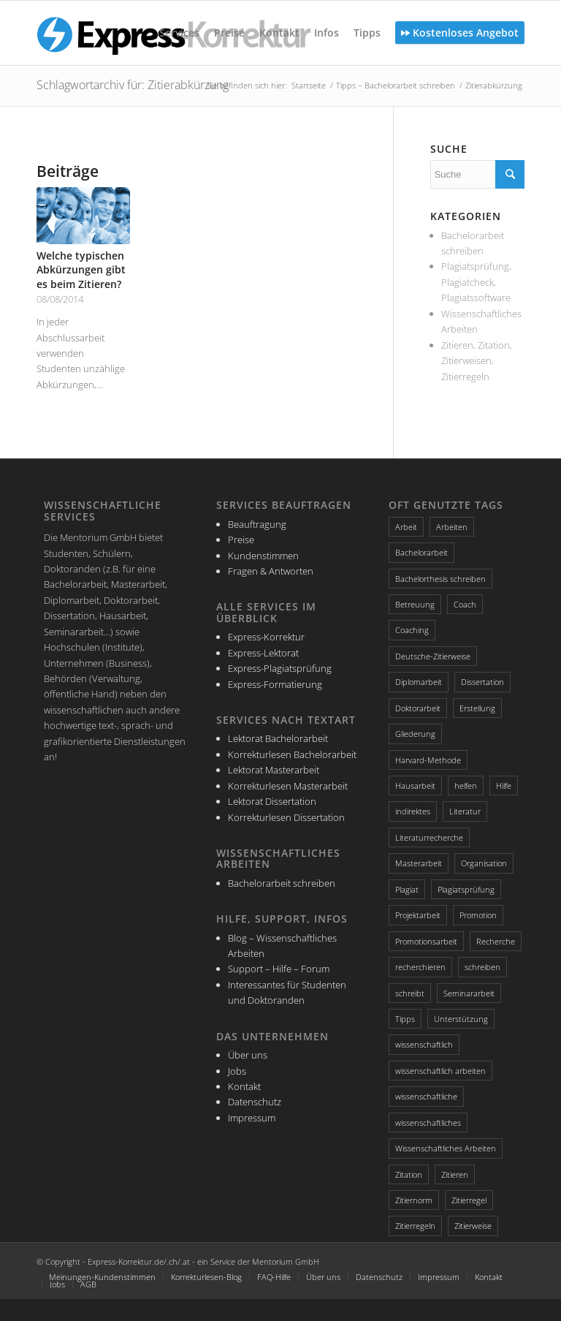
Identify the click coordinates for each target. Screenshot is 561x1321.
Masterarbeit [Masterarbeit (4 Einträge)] (418, 863)
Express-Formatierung (275, 684)
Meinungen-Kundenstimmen (102, 1276)
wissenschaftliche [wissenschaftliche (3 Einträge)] (426, 1096)
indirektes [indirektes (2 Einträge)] (412, 811)
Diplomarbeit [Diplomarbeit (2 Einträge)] (418, 681)
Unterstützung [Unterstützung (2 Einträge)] (461, 1018)
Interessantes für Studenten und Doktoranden (287, 992)
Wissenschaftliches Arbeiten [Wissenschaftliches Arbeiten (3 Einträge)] (445, 1148)
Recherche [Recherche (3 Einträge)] (495, 941)
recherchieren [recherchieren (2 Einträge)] (420, 966)
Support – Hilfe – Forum (278, 968)
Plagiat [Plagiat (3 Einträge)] (407, 889)
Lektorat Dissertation (272, 801)
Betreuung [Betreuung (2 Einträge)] (415, 604)
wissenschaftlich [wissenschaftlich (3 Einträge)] (424, 1044)
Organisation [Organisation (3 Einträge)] (484, 863)
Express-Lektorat (263, 652)
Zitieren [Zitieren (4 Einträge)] (454, 1174)
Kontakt (244, 1086)
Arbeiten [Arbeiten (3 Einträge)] (452, 526)
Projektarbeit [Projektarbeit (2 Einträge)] (417, 914)
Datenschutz (254, 1101)
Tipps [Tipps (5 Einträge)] (405, 1018)
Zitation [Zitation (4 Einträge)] (408, 1174)
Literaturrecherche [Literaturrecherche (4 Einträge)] (429, 837)
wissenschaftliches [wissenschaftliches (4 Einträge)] (428, 1122)
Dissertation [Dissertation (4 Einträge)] (482, 681)
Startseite (308, 85)
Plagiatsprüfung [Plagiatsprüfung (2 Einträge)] (466, 889)
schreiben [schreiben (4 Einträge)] (482, 966)
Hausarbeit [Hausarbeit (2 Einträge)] (415, 785)
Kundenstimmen (263, 555)
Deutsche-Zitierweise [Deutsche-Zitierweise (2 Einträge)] (432, 656)
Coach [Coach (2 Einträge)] (465, 604)
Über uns (247, 1054)
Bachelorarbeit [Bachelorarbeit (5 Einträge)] (421, 552)
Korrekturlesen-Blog (206, 1276)
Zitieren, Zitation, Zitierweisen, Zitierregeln (476, 360)
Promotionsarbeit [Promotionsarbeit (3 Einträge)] (426, 941)
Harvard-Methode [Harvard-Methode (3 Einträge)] (428, 759)
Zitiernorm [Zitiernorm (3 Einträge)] (413, 1200)
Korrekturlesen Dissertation (286, 817)
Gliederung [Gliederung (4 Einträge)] (415, 733)
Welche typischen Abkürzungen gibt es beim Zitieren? (81, 270)
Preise (241, 539)
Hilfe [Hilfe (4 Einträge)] (503, 785)
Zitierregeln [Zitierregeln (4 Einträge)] (415, 1225)
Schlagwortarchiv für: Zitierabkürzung (133, 85)
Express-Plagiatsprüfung (280, 668)
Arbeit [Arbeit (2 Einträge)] (406, 526)
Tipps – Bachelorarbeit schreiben (395, 85)
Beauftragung (257, 524)
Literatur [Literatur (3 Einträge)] (465, 811)
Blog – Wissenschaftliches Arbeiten (282, 945)
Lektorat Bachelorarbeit (278, 738)
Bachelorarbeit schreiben (281, 883)
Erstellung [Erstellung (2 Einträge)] (477, 708)
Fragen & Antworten (270, 571)
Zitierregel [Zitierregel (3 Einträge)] (468, 1200)
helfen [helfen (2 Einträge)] (465, 785)
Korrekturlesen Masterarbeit (288, 785)
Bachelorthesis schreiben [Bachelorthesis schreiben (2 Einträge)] (440, 578)
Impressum (251, 1117)
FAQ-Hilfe (274, 1276)
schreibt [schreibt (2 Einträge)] (409, 993)
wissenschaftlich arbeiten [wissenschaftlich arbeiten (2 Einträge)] (440, 1070)
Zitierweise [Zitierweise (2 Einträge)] (473, 1225)
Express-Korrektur (266, 636)
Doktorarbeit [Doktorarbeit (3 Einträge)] (417, 708)
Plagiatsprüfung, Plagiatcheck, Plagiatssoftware (476, 282)
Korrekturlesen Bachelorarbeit (292, 754)
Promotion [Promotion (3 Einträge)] (478, 914)
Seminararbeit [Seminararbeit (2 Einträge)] (469, 993)
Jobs (237, 1071)
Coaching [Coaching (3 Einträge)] (412, 629)
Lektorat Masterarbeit (273, 769)
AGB (88, 1284)
